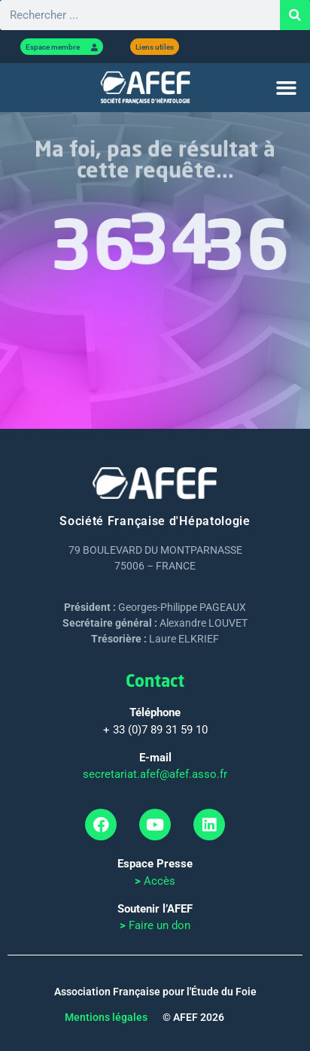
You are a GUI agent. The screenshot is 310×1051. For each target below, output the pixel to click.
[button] (285, 88)
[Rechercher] (295, 15)
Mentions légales (106, 1017)
